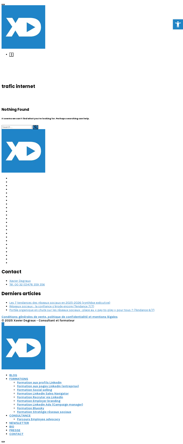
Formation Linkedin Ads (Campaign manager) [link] (50, 404)
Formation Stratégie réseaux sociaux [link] (44, 412)
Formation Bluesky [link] (30, 408)
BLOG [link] (13, 375)
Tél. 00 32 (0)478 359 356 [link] (27, 284)
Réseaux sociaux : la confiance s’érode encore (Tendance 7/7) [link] (51, 306)
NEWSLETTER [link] (19, 423)
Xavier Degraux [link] (20, 281)
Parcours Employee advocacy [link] (38, 419)
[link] (178, 24)
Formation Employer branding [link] (38, 401)
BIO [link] (11, 426)
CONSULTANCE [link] (20, 415)
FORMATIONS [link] (18, 379)
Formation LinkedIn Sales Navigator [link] (43, 393)
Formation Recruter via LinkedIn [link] (40, 397)
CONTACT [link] (16, 434)
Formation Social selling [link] (34, 390)
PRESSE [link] (14, 430)
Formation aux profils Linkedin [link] (39, 382)
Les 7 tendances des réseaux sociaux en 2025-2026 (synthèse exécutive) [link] (59, 302)
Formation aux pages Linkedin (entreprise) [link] (48, 386)
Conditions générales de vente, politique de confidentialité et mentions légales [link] (60, 317)
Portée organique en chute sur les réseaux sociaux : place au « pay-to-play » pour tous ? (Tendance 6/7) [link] (81, 310)
